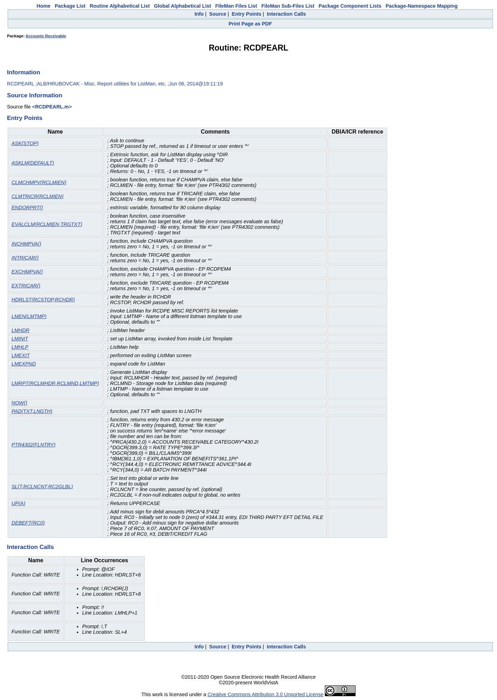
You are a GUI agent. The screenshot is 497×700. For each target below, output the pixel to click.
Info (199, 14)
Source (217, 14)
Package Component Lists (350, 6)
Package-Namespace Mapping (422, 6)
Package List (70, 6)
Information (23, 72)
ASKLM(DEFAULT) (33, 163)
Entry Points (247, 14)
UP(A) (18, 503)
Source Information (34, 95)
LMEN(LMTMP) (29, 316)
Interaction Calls (286, 14)
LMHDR (20, 330)
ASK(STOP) (25, 143)
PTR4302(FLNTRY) (34, 444)
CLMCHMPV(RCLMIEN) (39, 182)
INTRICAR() (25, 258)
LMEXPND (24, 364)
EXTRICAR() (26, 285)
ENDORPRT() (27, 207)
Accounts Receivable (45, 36)
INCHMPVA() (26, 244)
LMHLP (20, 347)
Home (44, 6)
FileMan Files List (236, 6)
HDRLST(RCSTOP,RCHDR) (43, 299)
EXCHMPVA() (27, 271)
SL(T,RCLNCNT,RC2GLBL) (42, 486)
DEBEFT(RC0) (28, 523)
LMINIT (20, 338)
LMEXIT (21, 355)
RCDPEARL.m (52, 107)
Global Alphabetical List (182, 6)
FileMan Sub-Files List (287, 6)
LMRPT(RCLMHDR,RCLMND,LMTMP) (55, 383)
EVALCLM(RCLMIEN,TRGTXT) (47, 224)
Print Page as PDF (250, 24)
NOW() (19, 403)
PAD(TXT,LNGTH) (32, 411)
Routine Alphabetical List (120, 6)
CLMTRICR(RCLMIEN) (38, 196)
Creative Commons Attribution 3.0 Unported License (265, 694)
